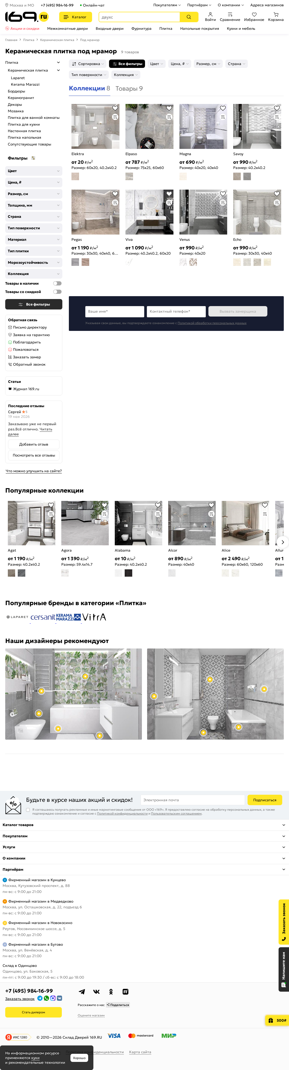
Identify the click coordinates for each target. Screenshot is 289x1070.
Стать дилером (33, 1012)
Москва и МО (22, 5)
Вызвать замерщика (238, 311)
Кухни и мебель (241, 28)
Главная (11, 40)
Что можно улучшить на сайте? (34, 471)
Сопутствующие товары (29, 144)
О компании (229, 5)
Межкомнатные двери (67, 28)
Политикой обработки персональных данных (212, 323)
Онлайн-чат (94, 5)
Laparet (18, 77)
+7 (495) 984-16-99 (57, 5)
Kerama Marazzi (25, 84)
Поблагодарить (27, 342)
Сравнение (230, 17)
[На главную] (27, 17)
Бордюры (16, 91)
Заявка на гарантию (31, 334)
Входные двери (110, 28)
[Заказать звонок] (284, 922)
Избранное (254, 17)
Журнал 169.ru (26, 389)
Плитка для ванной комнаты (33, 117)
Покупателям (165, 5)
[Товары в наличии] (57, 283)
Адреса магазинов (267, 5)
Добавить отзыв (33, 444)
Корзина (276, 17)
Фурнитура (141, 28)
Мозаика (16, 111)
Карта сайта (140, 1052)
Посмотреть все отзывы (34, 455)
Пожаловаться (26, 349)
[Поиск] (189, 17)
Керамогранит (21, 97)
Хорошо (79, 1058)
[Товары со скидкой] (57, 292)
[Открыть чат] (284, 969)
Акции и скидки (24, 28)
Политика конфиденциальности (95, 1052)
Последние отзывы (26, 406)
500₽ (281, 1020)
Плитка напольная (24, 137)
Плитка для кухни (24, 124)
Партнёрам (197, 5)
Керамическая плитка (57, 40)
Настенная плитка (24, 130)
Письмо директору (30, 327)
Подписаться (264, 800)
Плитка (165, 28)
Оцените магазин (91, 1015)
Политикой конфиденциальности (122, 813)
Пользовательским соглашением (176, 813)
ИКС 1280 (20, 1037)
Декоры (15, 104)
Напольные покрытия (199, 28)
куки (35, 1057)
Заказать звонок (20, 998)
